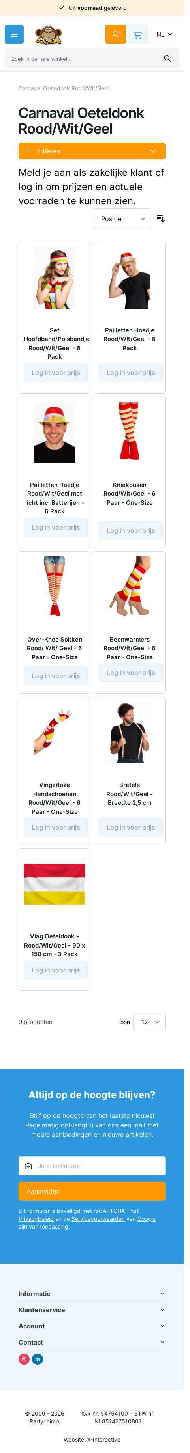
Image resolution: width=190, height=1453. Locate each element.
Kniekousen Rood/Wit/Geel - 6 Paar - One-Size (129, 493)
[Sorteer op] (122, 218)
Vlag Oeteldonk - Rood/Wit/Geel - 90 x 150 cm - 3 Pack (54, 945)
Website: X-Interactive (92, 1439)
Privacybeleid (36, 1218)
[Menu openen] (14, 34)
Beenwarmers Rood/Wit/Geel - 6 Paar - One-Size (129, 648)
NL (165, 34)
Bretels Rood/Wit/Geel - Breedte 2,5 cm (129, 793)
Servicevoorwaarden (98, 1218)
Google (146, 1218)
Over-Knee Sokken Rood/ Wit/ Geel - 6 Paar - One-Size (54, 648)
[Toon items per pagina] (149, 1022)
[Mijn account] (115, 34)
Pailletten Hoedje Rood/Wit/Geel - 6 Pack (129, 339)
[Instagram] (24, 1359)
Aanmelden (43, 1191)
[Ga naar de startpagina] (48, 34)
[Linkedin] (37, 1359)
